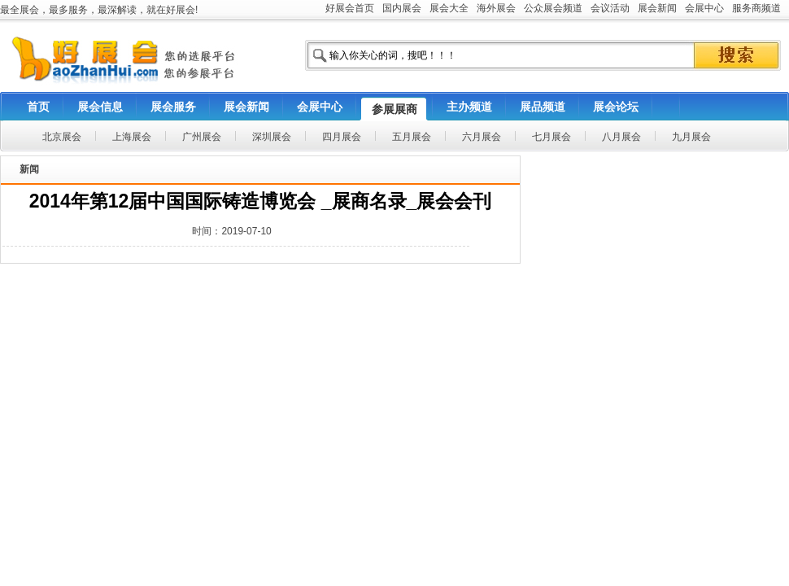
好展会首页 (349, 8)
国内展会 (401, 8)
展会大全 (449, 8)
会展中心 (704, 8)
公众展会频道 (553, 8)
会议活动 (610, 8)
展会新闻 (657, 8)
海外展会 (496, 8)
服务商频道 (756, 8)
